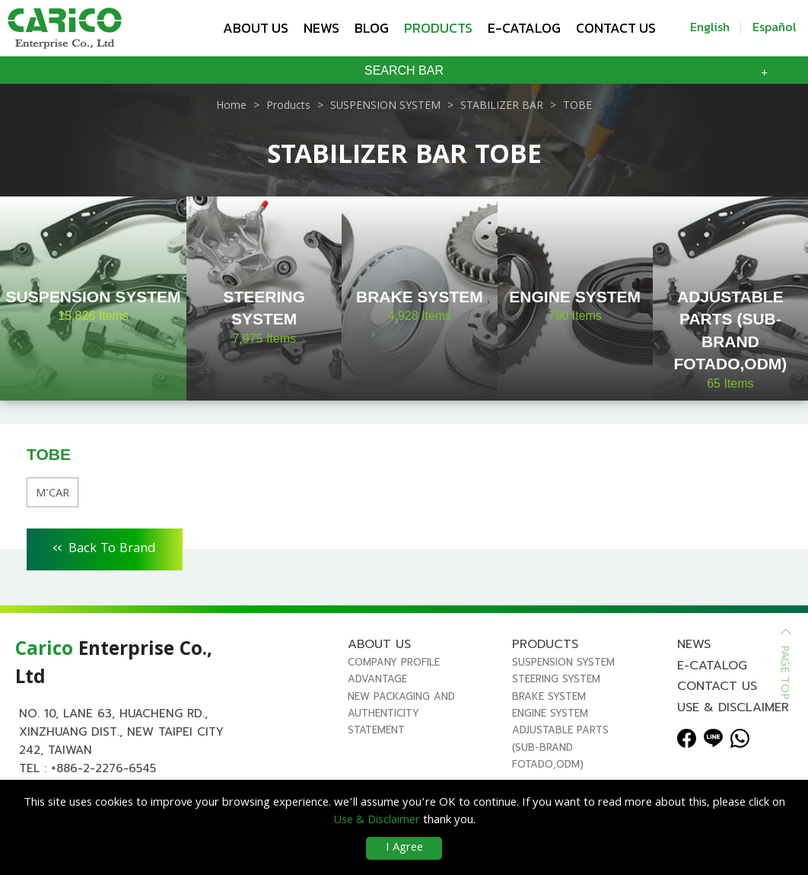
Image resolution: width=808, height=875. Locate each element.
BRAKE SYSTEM (549, 696)
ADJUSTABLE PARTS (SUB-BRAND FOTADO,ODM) (560, 747)
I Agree (404, 848)
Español (774, 27)
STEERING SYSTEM (556, 679)
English (710, 27)
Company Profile (394, 662)
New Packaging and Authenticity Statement (401, 713)
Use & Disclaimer (733, 707)
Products (438, 28)
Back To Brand (104, 546)
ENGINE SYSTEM (550, 713)
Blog (372, 28)
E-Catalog (524, 28)
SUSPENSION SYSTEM (563, 662)
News (321, 28)
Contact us (616, 28)
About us (255, 28)
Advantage (377, 679)
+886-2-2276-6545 (103, 768)
